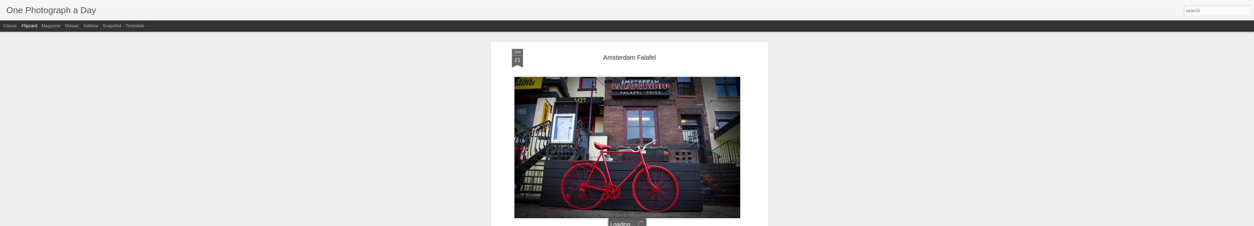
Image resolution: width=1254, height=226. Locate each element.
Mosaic (72, 25)
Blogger (646, 222)
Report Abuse (665, 222)
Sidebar (90, 25)
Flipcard (29, 25)
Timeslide (135, 25)
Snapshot (112, 25)
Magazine (51, 25)
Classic (10, 25)
